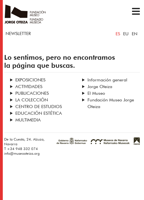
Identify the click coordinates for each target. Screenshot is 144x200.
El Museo (96, 93)
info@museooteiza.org (22, 154)
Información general (107, 80)
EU (126, 34)
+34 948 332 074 (22, 149)
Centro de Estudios (38, 107)
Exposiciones (30, 80)
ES (118, 34)
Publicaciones (32, 93)
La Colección (31, 100)
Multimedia (28, 120)
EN (134, 34)
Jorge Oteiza (99, 87)
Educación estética (38, 113)
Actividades (28, 87)
